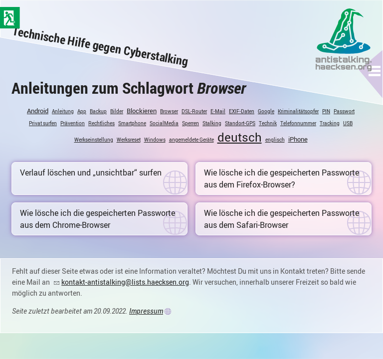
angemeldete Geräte (191, 139)
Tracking (330, 123)
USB (348, 123)
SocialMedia (164, 123)
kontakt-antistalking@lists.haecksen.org (125, 282)
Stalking (211, 123)
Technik (268, 123)
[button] (375, 71)
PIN (326, 111)
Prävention (72, 123)
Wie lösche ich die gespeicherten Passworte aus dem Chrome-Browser (97, 218)
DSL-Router (194, 111)
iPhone (298, 139)
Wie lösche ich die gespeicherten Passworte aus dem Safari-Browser (281, 218)
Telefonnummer (298, 123)
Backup (98, 111)
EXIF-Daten (241, 111)
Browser (169, 111)
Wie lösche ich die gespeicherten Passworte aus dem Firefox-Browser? (281, 178)
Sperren (190, 123)
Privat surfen (43, 123)
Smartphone (132, 123)
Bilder (116, 111)
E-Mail (217, 111)
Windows (155, 139)
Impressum (146, 311)
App (81, 111)
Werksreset (129, 139)
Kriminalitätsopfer (298, 111)
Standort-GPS (240, 123)
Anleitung (63, 111)
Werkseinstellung (93, 139)
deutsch (239, 137)
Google (266, 111)
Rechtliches (101, 123)
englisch (275, 139)
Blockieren (142, 110)
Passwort (344, 111)
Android (37, 110)
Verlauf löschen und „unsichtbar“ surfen (91, 172)
